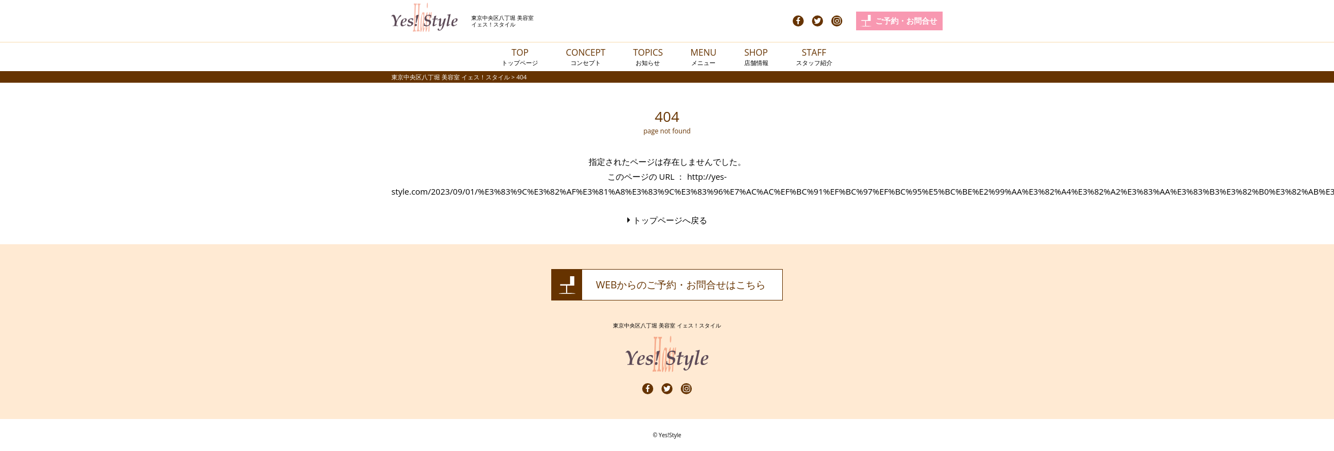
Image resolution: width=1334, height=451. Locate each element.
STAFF (814, 56)
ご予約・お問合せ (906, 20)
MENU (704, 56)
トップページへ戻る (670, 220)
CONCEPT (585, 56)
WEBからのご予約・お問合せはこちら (681, 284)
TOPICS (648, 56)
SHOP (756, 56)
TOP (520, 56)
